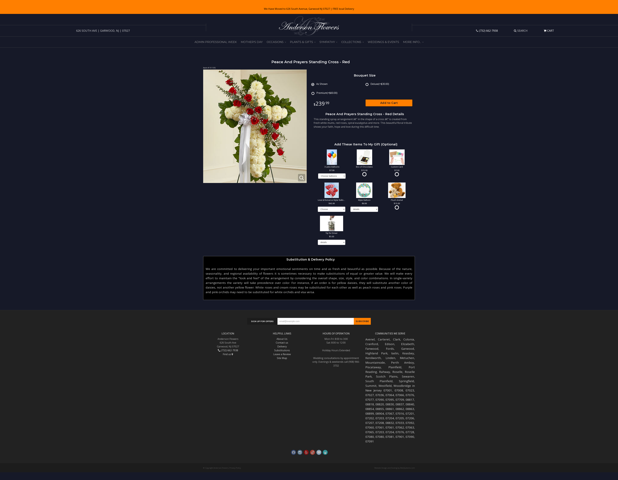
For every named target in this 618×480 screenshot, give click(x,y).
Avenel (370, 339)
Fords (390, 349)
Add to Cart (389, 103)
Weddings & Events (383, 42)
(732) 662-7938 (488, 30)
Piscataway (373, 367)
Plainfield (394, 367)
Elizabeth (407, 344)
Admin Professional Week (216, 42)
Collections (351, 42)
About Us (282, 339)
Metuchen (407, 358)
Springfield (406, 381)
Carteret (384, 339)
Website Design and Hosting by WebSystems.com (394, 468)
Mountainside (375, 363)
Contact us (282, 342)
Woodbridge (402, 386)
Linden (390, 358)
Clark (396, 339)
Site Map (282, 358)
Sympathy (327, 42)
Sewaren (408, 376)
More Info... (412, 42)
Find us (228, 354)
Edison (389, 344)
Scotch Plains (386, 376)
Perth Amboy (402, 363)
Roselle (397, 372)
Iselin (394, 353)
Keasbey (408, 353)
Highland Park (376, 353)
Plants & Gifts (301, 42)
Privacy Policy (235, 468)
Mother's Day (252, 42)
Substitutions (282, 350)
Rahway (384, 372)
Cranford (371, 344)
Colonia (408, 339)
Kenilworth (373, 358)
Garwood (407, 349)
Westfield (385, 386)
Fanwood (371, 349)
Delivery (282, 346)
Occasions (275, 42)
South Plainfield (379, 381)
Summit (371, 386)
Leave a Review (282, 354)
